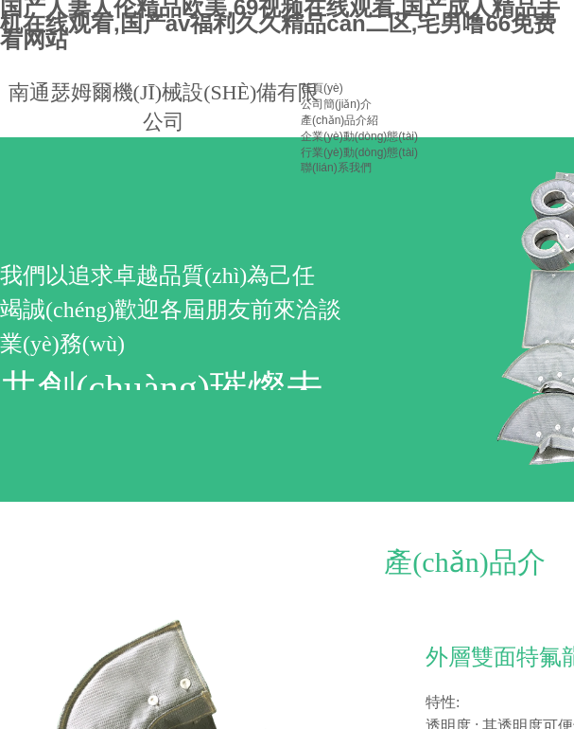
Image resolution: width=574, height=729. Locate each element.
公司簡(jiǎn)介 (336, 104)
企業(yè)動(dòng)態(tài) (359, 136)
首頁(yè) (322, 88)
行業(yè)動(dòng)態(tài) (359, 152)
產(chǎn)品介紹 (339, 120)
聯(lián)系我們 (336, 167)
